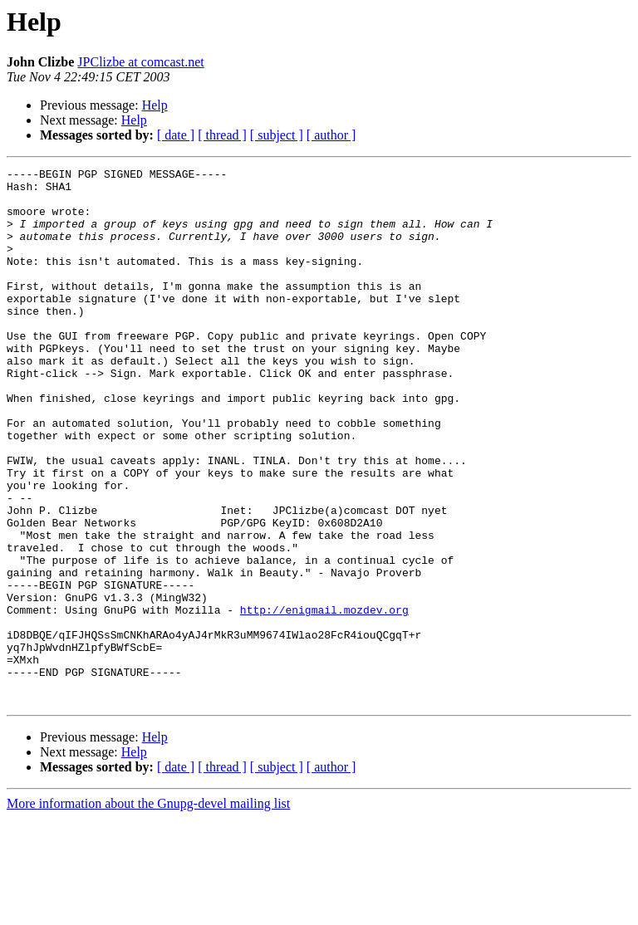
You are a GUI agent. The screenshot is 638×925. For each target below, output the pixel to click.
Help (155, 105)
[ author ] (331, 135)
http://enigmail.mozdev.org (324, 699)
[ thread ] (222, 135)
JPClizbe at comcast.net (140, 62)
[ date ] (175, 135)
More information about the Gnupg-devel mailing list (148, 910)
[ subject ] (276, 135)
